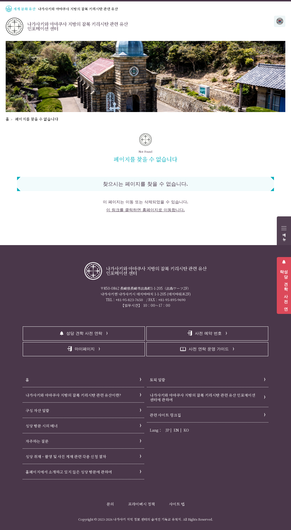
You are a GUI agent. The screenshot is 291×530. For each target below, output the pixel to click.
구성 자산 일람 (37, 410)
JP (167, 430)
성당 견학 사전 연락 (284, 288)
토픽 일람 (157, 379)
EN (176, 430)
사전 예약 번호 (208, 333)
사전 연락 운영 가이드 (209, 349)
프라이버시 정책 (141, 504)
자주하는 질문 (37, 441)
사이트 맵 (177, 504)
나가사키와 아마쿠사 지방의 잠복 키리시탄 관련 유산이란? (73, 395)
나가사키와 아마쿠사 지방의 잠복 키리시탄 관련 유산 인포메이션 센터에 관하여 (202, 397)
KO (186, 430)
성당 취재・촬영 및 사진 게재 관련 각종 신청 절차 (66, 456)
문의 (110, 504)
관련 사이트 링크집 (165, 415)
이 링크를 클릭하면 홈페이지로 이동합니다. (145, 210)
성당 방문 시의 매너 (42, 425)
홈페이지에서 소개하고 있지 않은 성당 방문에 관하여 (69, 472)
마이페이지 (85, 349)
